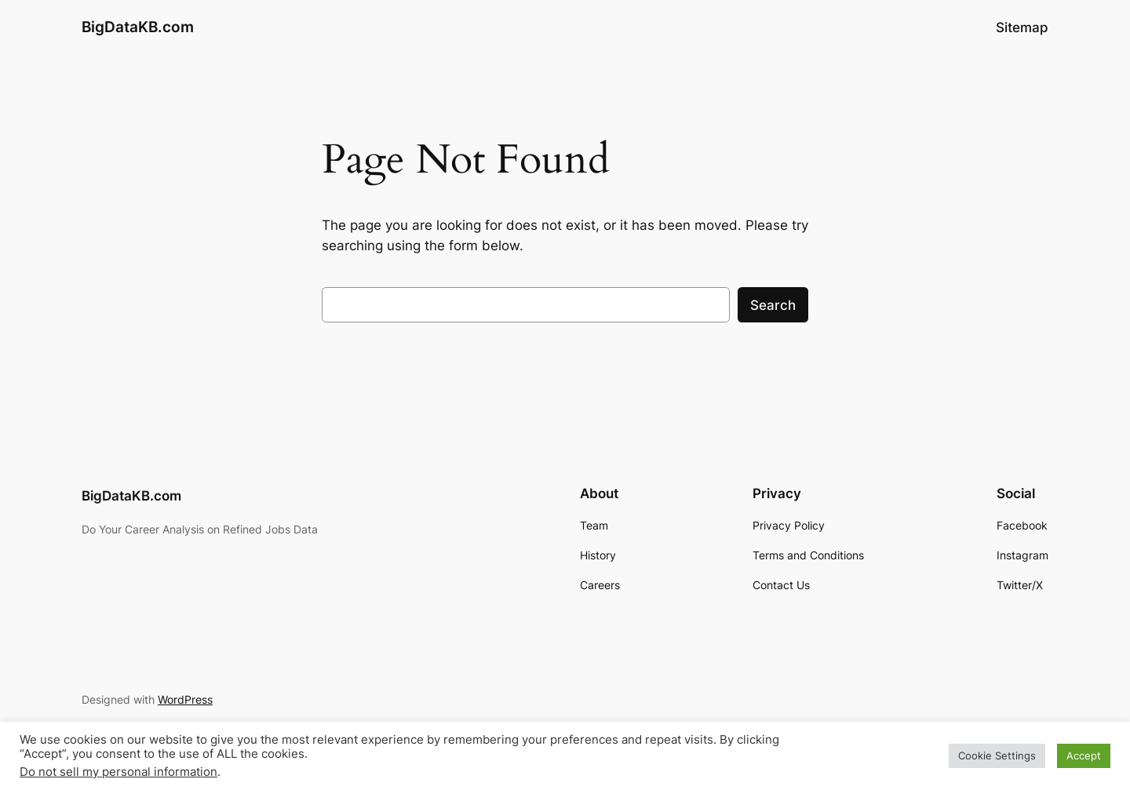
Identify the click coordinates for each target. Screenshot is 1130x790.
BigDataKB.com (138, 26)
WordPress (185, 699)
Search (773, 305)
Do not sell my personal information (118, 772)
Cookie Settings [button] (997, 755)
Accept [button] (1083, 755)
